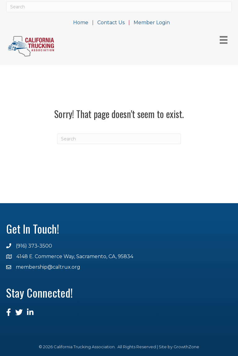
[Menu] (223, 40)
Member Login (152, 22)
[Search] (119, 7)
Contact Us (111, 22)
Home (80, 22)
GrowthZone (186, 346)
